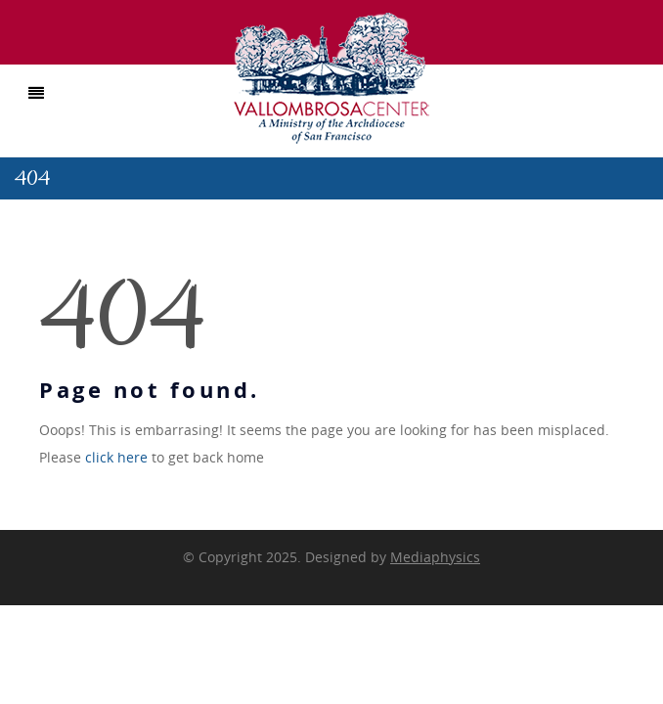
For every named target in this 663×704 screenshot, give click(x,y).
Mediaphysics (435, 557)
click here (116, 457)
